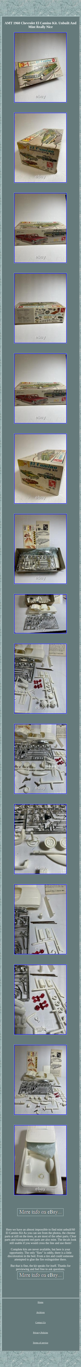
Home (40, 1302)
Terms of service (40, 1342)
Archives (40, 1312)
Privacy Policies (40, 1332)
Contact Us (40, 1322)
